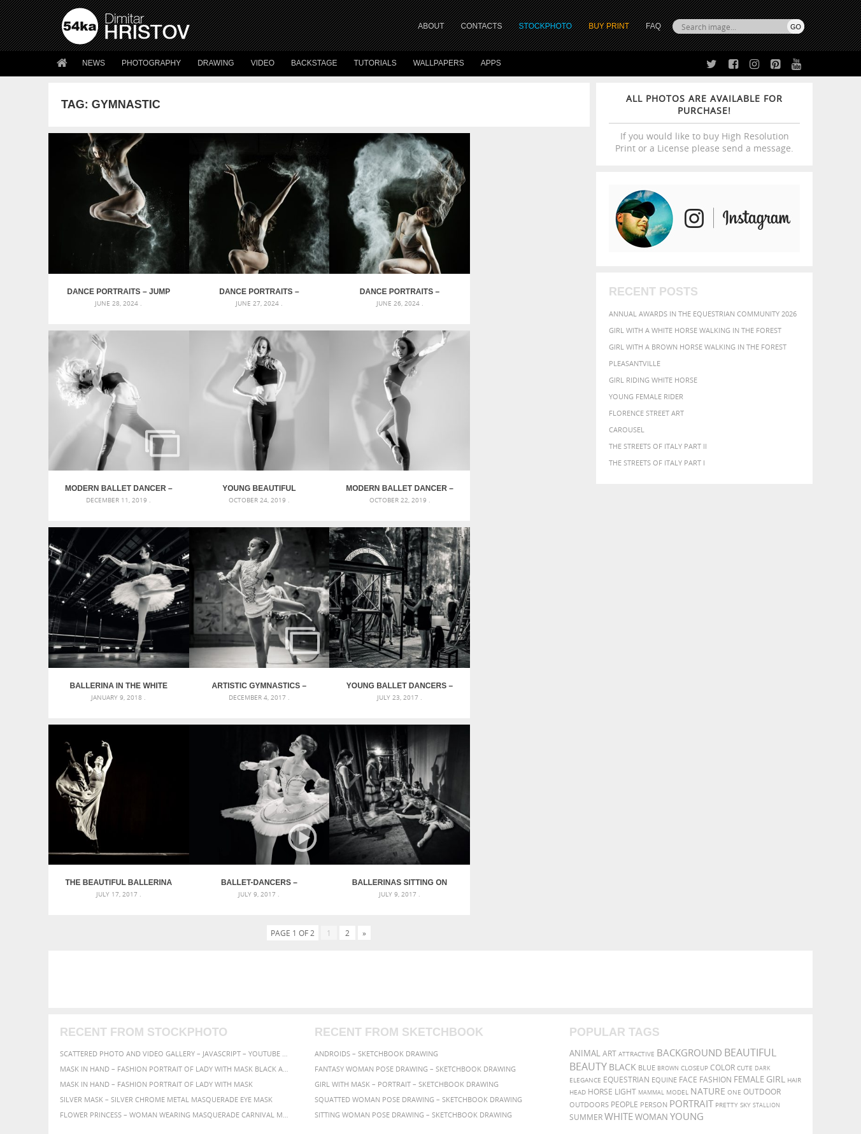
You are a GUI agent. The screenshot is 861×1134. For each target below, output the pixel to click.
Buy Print (608, 26)
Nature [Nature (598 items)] (707, 879)
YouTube (460, 1048)
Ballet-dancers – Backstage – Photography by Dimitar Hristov (386, 670)
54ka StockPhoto (94, 997)
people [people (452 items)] (624, 892)
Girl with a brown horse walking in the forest (697, 346)
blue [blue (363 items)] (646, 855)
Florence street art (646, 413)
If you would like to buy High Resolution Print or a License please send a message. (704, 123)
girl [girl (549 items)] (775, 867)
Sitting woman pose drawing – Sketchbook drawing (413, 902)
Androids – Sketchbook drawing (376, 841)
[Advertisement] (433, 767)
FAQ (653, 26)
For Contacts (271, 1045)
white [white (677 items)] (618, 904)
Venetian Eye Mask (270, 1090)
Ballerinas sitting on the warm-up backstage (521, 670)
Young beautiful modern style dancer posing (116, 478)
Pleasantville (634, 363)
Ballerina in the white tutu (387, 478)
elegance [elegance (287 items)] (585, 868)
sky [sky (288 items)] (745, 893)
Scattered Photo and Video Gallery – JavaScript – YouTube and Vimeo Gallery (176, 841)
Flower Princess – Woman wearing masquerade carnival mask (176, 902)
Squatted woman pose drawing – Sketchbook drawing (418, 887)
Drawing (215, 63)
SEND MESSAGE (692, 1007)
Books (258, 1013)
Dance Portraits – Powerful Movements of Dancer (386, 286)
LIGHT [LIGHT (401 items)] (625, 879)
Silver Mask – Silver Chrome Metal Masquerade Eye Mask (166, 887)
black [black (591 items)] (622, 855)
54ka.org (167, 1119)
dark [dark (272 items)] (763, 856)
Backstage (314, 63)
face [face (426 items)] (688, 867)
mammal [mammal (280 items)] (651, 880)
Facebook (462, 998)
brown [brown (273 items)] (668, 856)
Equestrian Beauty (194, 1090)
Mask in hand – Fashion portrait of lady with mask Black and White (176, 856)
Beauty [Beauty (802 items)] (588, 854)
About (257, 981)
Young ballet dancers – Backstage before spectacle (116, 670)
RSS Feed (326, 1090)
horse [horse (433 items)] (600, 879)
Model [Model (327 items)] (677, 879)
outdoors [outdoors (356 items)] (589, 892)
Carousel (626, 429)
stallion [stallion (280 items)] (766, 893)
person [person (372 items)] (653, 892)
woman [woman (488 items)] (651, 905)
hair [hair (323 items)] (794, 867)
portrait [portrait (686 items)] (691, 891)
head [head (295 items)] (577, 880)
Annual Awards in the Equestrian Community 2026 (703, 313)
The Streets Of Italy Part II (658, 446)
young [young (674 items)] (687, 904)
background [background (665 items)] (689, 841)
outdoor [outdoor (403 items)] (762, 879)
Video (262, 63)
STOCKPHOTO (546, 26)
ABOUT (431, 26)
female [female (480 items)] (749, 867)
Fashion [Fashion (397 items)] (715, 867)
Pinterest (461, 1032)
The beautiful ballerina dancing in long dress (251, 670)
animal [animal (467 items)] (585, 841)
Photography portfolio (108, 1013)
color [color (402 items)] (722, 855)
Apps (491, 63)
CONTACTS (481, 26)
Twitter (459, 982)
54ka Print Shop (90, 981)
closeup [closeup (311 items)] (694, 855)
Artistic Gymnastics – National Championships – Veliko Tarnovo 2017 (522, 478)
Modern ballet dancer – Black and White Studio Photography (522, 286)
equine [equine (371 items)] (664, 867)
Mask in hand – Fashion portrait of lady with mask (156, 872)
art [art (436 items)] (609, 841)
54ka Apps (79, 1045)
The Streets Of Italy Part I (657, 462)
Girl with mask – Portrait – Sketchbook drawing (407, 872)
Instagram (464, 1015)
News (93, 63)
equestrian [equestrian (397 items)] (626, 867)
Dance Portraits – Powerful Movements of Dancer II (251, 286)
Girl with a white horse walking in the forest (695, 330)
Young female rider (646, 396)
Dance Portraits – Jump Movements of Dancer (115, 286)
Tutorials (375, 63)
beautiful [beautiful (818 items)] (750, 840)
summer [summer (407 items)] (585, 905)
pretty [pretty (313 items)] (726, 892)
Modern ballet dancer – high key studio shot (251, 478)
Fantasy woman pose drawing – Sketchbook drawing (415, 856)
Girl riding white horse (653, 380)
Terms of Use (237, 1119)
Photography (151, 63)
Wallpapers (438, 63)
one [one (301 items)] (734, 880)
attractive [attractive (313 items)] (636, 841)
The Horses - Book (95, 1029)
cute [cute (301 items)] (745, 856)
